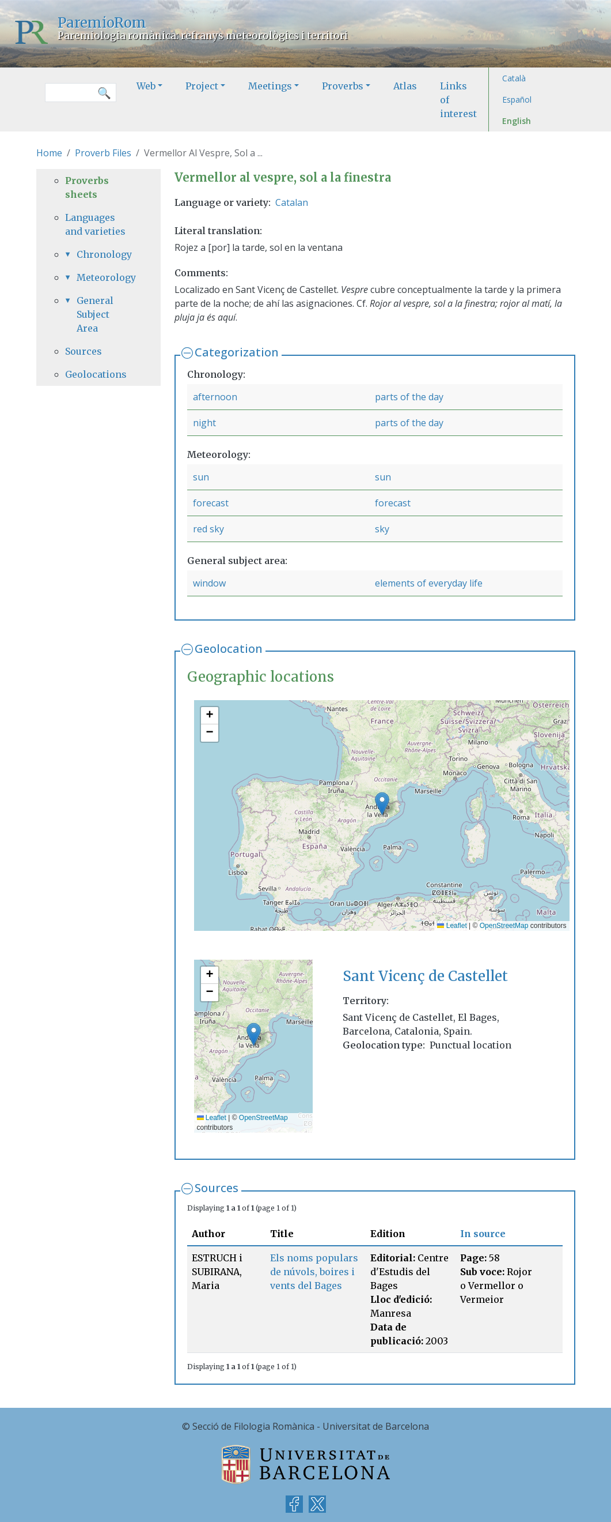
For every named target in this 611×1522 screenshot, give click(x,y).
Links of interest (458, 99)
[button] (382, 804)
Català (514, 78)
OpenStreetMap (504, 926)
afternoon (215, 396)
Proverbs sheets (87, 187)
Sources (216, 1188)
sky (382, 529)
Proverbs (342, 86)
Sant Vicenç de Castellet (425, 976)
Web (145, 86)
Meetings (270, 86)
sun (201, 477)
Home (49, 152)
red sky (208, 529)
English (516, 120)
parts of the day (409, 396)
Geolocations (96, 374)
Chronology (104, 254)
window (209, 583)
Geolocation (229, 648)
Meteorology (104, 277)
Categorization (237, 352)
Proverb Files (103, 152)
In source (483, 1233)
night (204, 422)
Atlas (405, 86)
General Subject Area (95, 314)
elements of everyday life (429, 583)
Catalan (291, 202)
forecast (211, 503)
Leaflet (451, 926)
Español (517, 99)
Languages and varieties (95, 224)
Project (201, 86)
